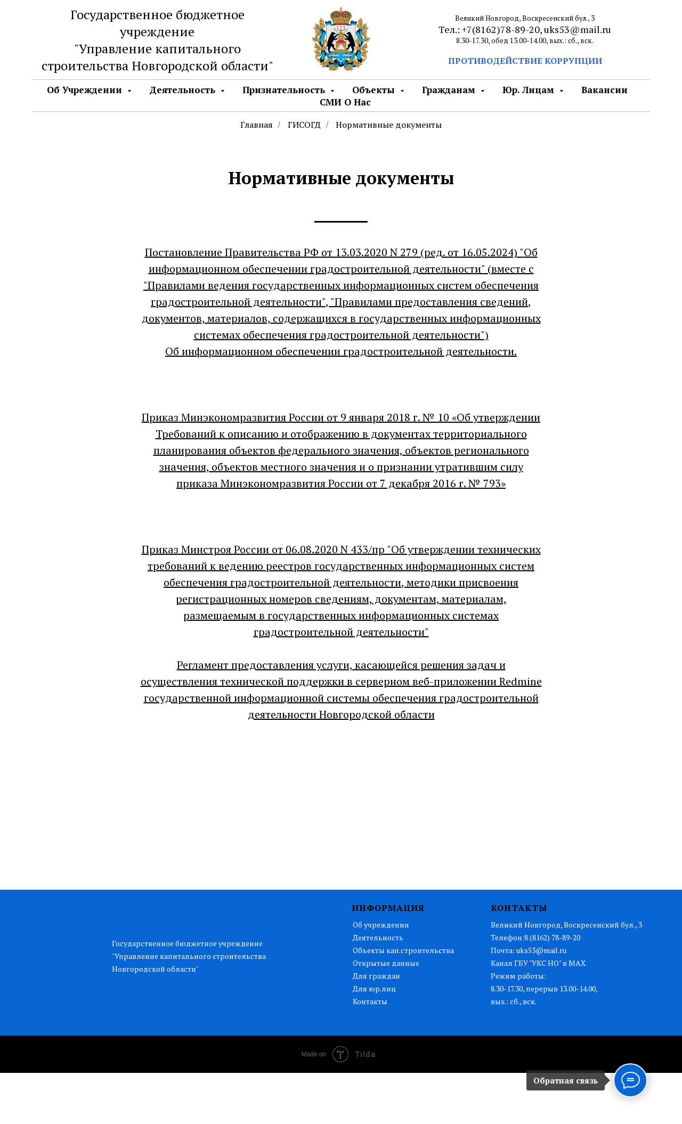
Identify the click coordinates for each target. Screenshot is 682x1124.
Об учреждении (381, 925)
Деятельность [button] (183, 90)
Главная (256, 125)
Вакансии (604, 90)
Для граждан (376, 976)
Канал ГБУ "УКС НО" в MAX (538, 963)
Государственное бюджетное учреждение (157, 23)
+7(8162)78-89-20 (501, 29)
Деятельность (378, 937)
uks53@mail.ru (577, 29)
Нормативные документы (389, 125)
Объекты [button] (374, 90)
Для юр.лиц (374, 988)
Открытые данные (386, 963)
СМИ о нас (345, 102)
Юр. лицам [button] (529, 90)
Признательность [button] (285, 90)
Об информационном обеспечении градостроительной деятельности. (341, 351)
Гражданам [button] (450, 90)
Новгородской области (200, 65)
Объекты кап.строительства (403, 950)
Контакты (370, 1001)
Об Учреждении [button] (86, 90)
